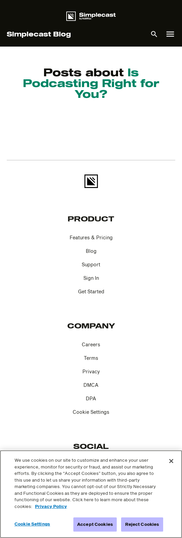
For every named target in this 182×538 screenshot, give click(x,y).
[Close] (171, 461)
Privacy (91, 371)
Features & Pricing (91, 237)
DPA (91, 398)
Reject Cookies (142, 524)
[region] (91, 494)
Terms (91, 358)
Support (91, 264)
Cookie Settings (91, 412)
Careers (91, 344)
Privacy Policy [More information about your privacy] (51, 506)
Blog (91, 251)
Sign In (91, 278)
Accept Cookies (95, 524)
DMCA (91, 385)
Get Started (91, 291)
